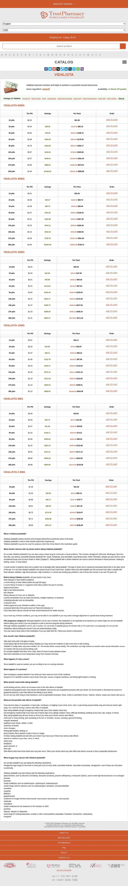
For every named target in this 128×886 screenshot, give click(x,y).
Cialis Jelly (77, 98)
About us (64, 833)
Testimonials (64, 843)
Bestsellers (64, 838)
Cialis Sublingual (113, 98)
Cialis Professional (90, 98)
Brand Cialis (36, 98)
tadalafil (46, 89)
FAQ (64, 848)
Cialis (44, 98)
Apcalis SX (26, 98)
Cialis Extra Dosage (64, 98)
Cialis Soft (102, 98)
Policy (64, 853)
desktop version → (64, 4)
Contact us (64, 858)
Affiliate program (64, 870)
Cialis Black (51, 98)
